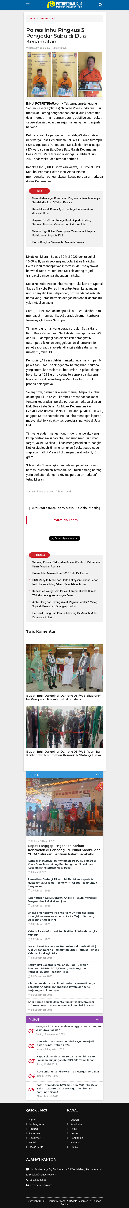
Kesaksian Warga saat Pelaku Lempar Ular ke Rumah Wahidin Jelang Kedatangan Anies (64, 593)
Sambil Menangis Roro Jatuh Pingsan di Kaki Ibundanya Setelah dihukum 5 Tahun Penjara (66, 200)
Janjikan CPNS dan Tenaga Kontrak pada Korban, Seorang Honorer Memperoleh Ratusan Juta (61, 222)
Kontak (33, 1142)
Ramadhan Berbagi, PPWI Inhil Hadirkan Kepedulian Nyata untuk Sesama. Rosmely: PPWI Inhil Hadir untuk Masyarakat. (62, 883)
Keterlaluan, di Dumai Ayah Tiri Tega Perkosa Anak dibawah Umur (62, 211)
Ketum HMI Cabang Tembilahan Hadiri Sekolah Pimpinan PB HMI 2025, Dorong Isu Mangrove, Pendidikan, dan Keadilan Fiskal (58, 968)
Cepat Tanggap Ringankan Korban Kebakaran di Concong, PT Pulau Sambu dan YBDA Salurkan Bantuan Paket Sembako (64, 850)
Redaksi (33, 1128)
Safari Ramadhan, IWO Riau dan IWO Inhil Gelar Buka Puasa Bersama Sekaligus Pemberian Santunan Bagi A (67, 1088)
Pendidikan (77, 1137)
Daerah (75, 1119)
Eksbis (74, 1147)
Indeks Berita (36, 1147)
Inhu (54, 18)
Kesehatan (77, 1124)
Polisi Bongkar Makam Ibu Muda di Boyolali (58, 242)
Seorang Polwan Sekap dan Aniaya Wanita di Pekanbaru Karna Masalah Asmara (66, 564)
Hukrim (44, 18)
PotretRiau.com (65, 520)
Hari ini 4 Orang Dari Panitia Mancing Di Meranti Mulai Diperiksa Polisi (64, 615)
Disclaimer (34, 1137)
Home (32, 18)
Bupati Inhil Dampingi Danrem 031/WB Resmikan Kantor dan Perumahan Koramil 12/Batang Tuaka (64, 753)
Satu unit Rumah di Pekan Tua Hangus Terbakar (68, 1071)
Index (99, 775)
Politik (74, 1128)
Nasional (75, 1142)
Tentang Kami (36, 1124)
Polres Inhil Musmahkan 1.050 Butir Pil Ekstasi (60, 573)
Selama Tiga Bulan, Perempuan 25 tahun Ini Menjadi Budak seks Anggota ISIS (63, 233)
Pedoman (34, 1133)
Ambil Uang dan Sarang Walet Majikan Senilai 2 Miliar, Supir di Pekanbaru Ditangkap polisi (64, 604)
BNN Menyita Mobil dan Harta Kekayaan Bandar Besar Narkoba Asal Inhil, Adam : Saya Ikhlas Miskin (65, 582)
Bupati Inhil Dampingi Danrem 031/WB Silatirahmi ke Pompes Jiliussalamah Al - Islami (64, 697)
